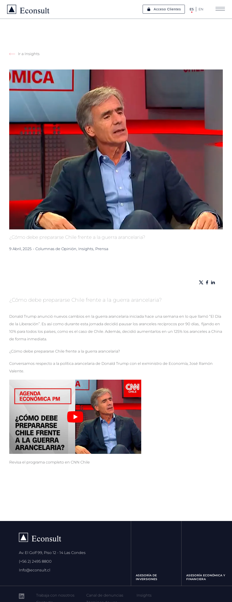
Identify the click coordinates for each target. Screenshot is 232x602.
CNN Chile (80, 462)
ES (192, 9)
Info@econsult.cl (34, 570)
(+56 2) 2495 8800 (35, 561)
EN (201, 9)
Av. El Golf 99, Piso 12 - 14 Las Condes (52, 552)
